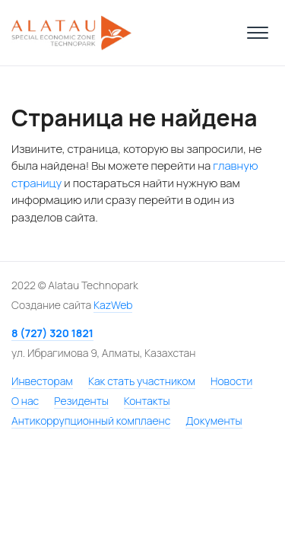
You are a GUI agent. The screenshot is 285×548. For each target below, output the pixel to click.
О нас (25, 400)
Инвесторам (42, 381)
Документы (213, 420)
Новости (231, 381)
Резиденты (81, 400)
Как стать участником (141, 381)
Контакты (147, 400)
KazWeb (113, 305)
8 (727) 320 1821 (52, 333)
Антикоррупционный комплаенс (90, 420)
